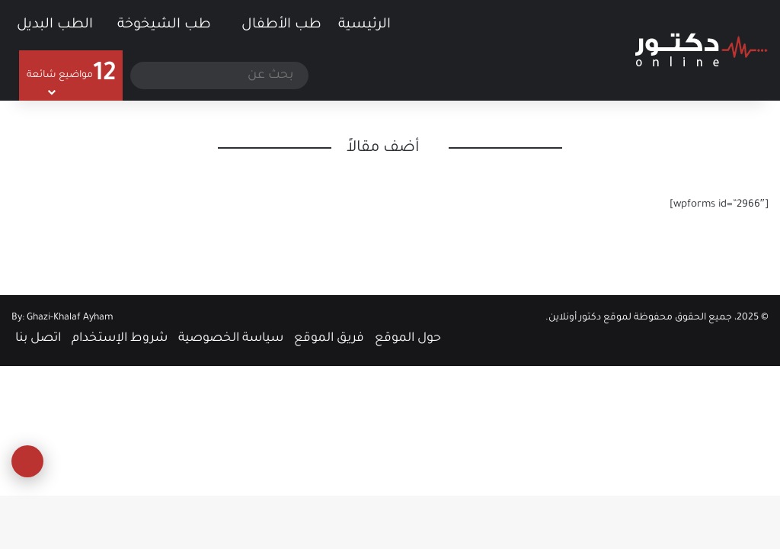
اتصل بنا (38, 338)
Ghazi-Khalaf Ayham (70, 318)
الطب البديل (55, 25)
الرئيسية (375, 23)
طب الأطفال (281, 25)
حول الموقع (408, 338)
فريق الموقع (329, 338)
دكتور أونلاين (574, 318)
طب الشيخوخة (164, 25)
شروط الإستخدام (120, 338)
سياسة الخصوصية (230, 338)
